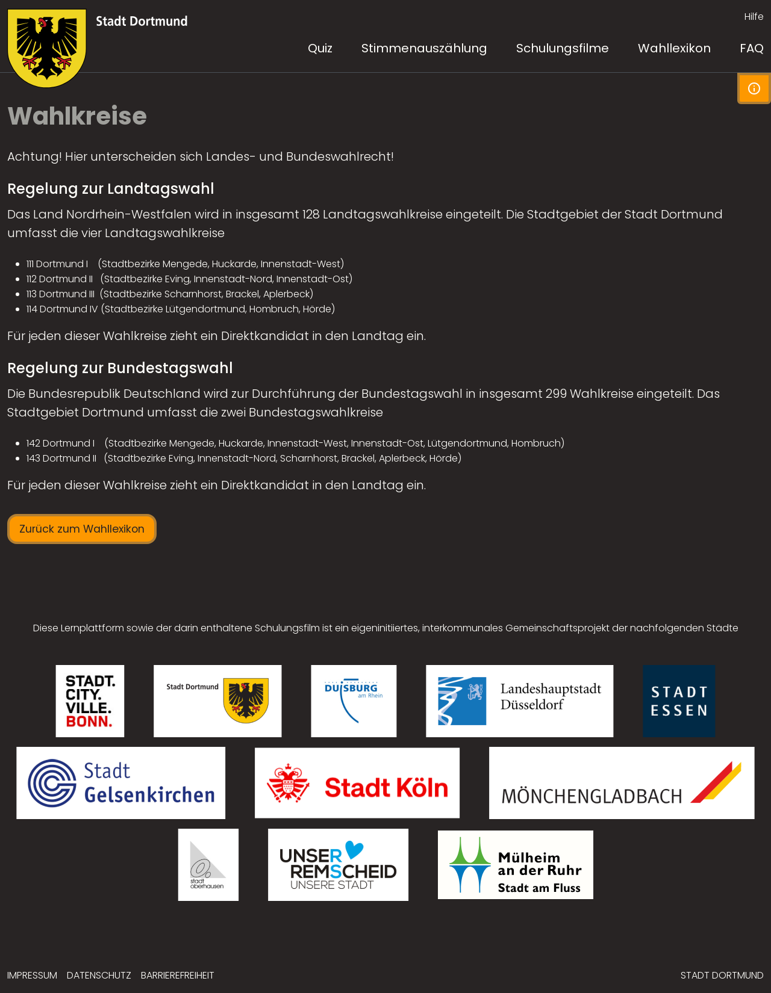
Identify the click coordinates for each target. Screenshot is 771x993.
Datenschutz (99, 975)
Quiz (320, 48)
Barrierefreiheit (177, 975)
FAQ (752, 48)
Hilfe (754, 16)
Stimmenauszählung (424, 48)
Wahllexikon (674, 48)
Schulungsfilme (562, 48)
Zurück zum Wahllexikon (82, 529)
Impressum (32, 975)
